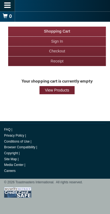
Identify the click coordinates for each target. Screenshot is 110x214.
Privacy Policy (14, 135)
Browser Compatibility (20, 147)
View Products (57, 90)
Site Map (11, 159)
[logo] (55, 6)
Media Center (14, 165)
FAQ (7, 129)
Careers (10, 171)
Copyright (11, 153)
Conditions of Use (17, 141)
